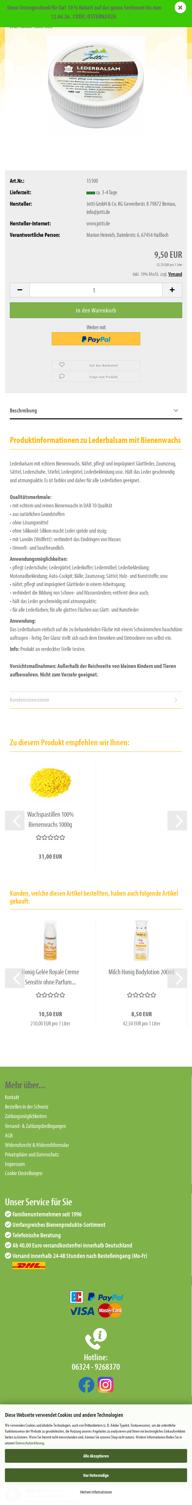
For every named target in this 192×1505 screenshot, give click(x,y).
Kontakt (12, 1097)
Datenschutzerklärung (29, 1442)
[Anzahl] (96, 290)
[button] (19, 290)
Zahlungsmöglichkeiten (26, 1116)
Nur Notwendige (96, 1475)
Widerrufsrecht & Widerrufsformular (37, 1145)
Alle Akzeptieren (96, 1456)
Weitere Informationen (96, 1492)
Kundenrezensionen (29, 699)
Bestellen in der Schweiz (26, 1106)
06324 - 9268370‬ (96, 1366)
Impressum (15, 1164)
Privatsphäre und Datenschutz (32, 1154)
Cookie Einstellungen (23, 1173)
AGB (8, 1135)
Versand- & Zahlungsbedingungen (35, 1126)
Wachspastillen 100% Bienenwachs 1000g (50, 819)
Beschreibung (23, 410)
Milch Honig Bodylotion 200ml (141, 971)
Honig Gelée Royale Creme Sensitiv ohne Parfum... (50, 976)
